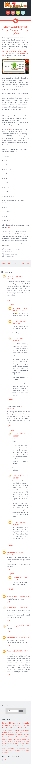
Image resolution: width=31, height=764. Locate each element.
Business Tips (21, 732)
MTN (11, 728)
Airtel (17, 730)
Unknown (10, 552)
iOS (8, 737)
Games (20, 735)
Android (10, 730)
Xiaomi (15, 254)
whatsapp (11, 732)
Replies (11, 304)
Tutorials (4, 739)
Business (24, 739)
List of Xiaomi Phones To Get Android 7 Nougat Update (15, 30)
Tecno (4, 730)
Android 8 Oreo (5, 752)
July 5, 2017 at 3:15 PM (19, 608)
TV (23, 741)
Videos (26, 735)
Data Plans (25, 728)
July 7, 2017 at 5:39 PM (21, 651)
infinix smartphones (9, 735)
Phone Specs (8, 725)
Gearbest (4, 750)
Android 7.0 (8, 254)
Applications (24, 730)
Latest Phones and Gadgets (15, 723)
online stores (17, 739)
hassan (15, 577)
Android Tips (22, 748)
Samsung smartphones (14, 750)
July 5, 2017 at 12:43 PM (21, 596)
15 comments (9, 256)
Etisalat (4, 732)
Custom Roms (25, 750)
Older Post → (26, 263)
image (11, 129)
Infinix (27, 737)
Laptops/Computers (23, 746)
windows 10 (5, 748)
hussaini (10, 596)
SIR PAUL (10, 276)
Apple (4, 743)
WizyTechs (8, 252)
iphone (13, 737)
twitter (12, 743)
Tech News (20, 725)
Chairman (10, 626)
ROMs (27, 748)
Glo (27, 732)
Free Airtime (20, 737)
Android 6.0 (17, 743)
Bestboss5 (16, 476)
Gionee (4, 737)
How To (17, 728)
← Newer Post (5, 263)
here (9, 227)
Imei (23, 743)
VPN (7, 743)
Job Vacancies (9, 741)
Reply (8, 300)
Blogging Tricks (13, 748)
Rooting (26, 741)
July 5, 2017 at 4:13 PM (21, 626)
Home (16, 263)
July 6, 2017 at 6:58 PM (21, 637)
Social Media (17, 741)
